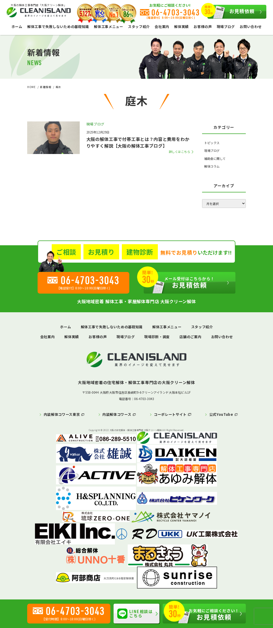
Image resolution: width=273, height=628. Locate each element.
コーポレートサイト (170, 414)
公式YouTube (221, 414)
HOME (31, 87)
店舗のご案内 (190, 336)
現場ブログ (226, 26)
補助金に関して (215, 158)
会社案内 (162, 26)
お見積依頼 (230, 12)
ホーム (16, 26)
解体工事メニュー (108, 26)
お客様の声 (203, 26)
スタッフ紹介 (139, 26)
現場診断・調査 (157, 336)
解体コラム (212, 166)
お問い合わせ (251, 26)
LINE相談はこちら (135, 614)
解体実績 (181, 26)
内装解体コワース (116, 414)
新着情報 (45, 87)
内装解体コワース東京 (62, 414)
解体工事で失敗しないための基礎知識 (58, 26)
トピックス (212, 143)
